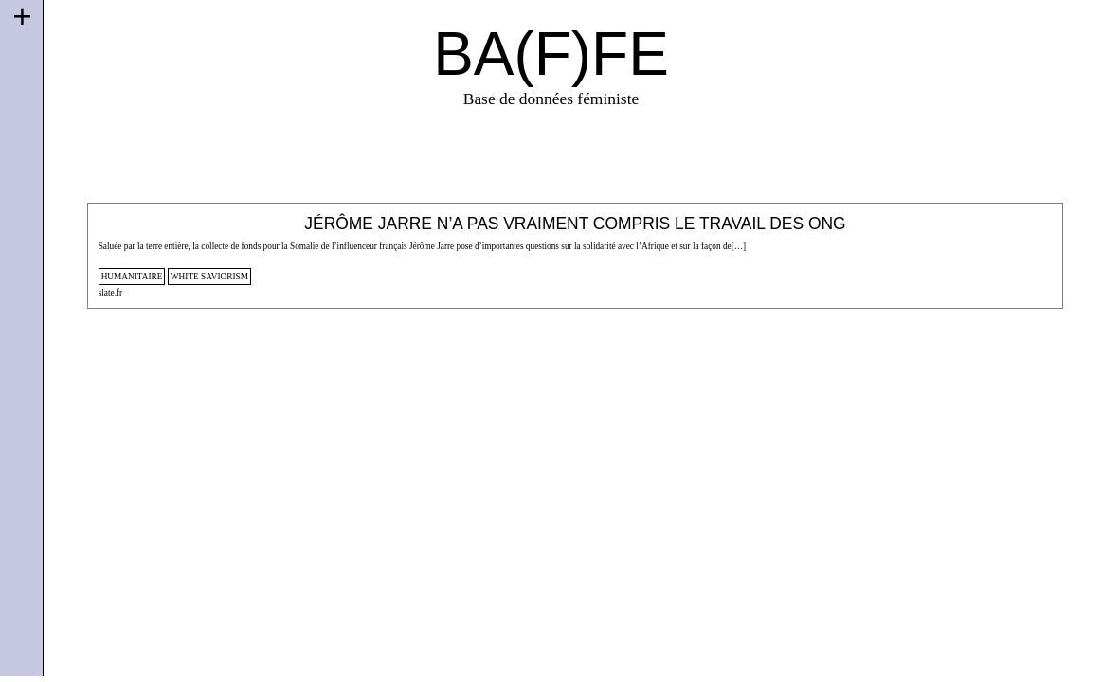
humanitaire (132, 276)
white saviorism (209, 276)
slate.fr (111, 292)
